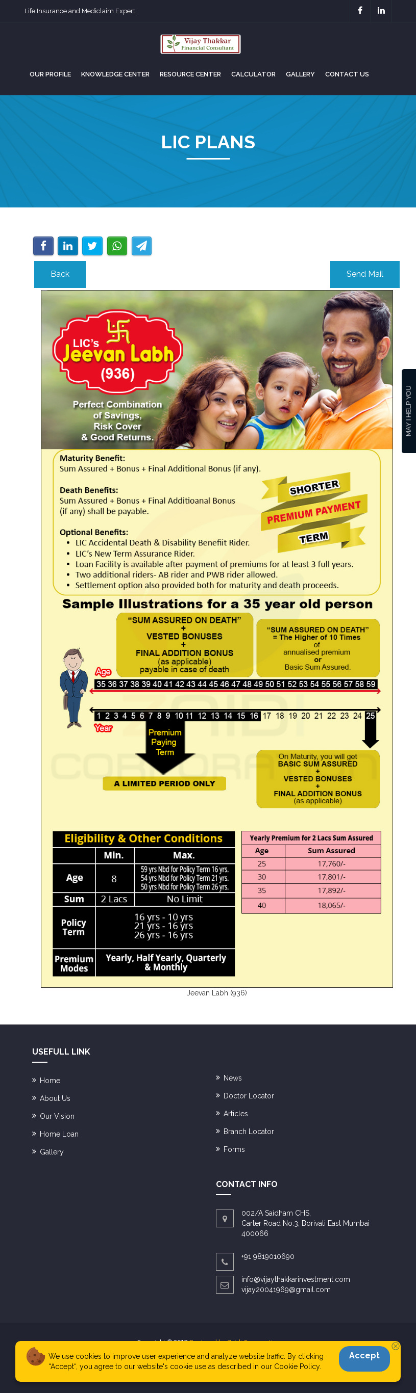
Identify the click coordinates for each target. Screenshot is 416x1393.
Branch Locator (249, 1131)
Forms (234, 1149)
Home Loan (59, 1134)
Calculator (253, 74)
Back (60, 274)
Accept (364, 1355)
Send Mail (365, 274)
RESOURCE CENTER (190, 74)
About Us (55, 1098)
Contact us (347, 74)
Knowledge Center (115, 74)
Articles (236, 1114)
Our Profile (50, 74)
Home (50, 1080)
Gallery (300, 74)
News (233, 1078)
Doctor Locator (249, 1096)
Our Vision (57, 1116)
